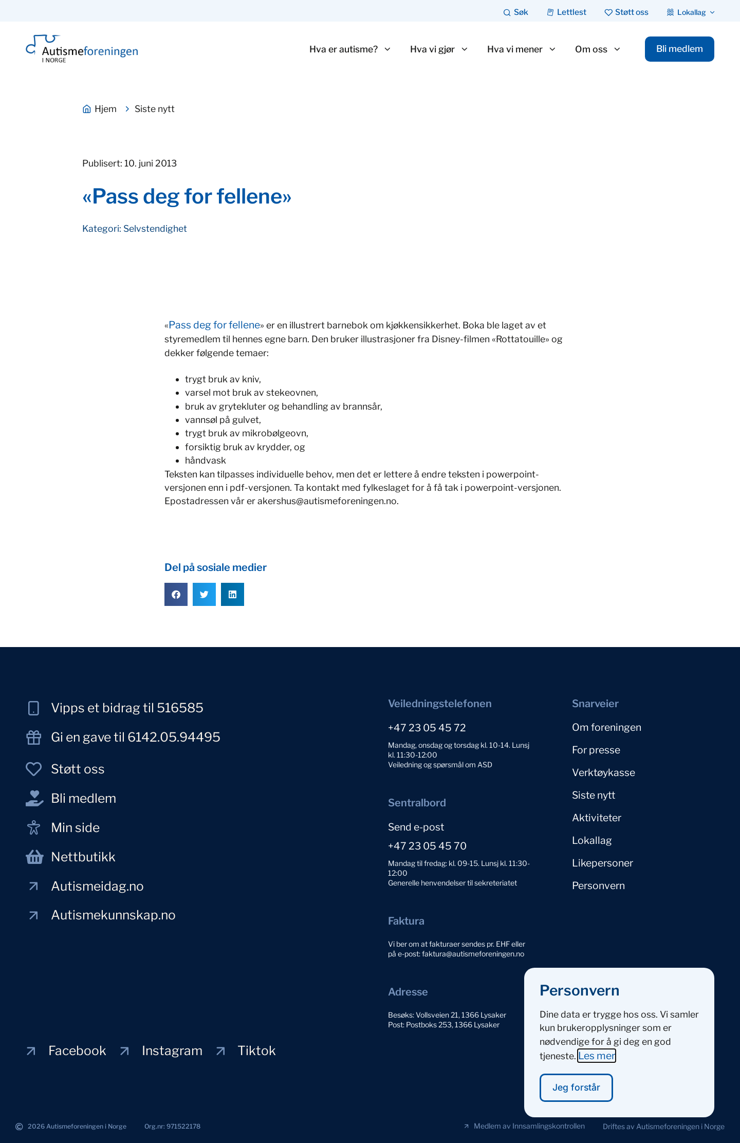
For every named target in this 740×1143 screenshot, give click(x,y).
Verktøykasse (603, 769)
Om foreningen (606, 727)
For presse (596, 748)
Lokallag (592, 832)
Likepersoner (602, 853)
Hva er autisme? (347, 49)
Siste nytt (593, 790)
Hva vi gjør (436, 49)
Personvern (598, 874)
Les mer (596, 1066)
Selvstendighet (155, 228)
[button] (176, 594)
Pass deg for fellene (214, 325)
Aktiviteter (596, 811)
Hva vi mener (518, 49)
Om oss (594, 49)
